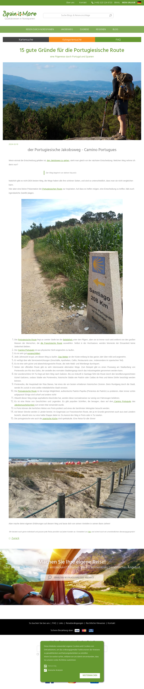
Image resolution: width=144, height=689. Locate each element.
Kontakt (83, 2)
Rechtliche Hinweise (95, 623)
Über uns (70, 3)
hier (89, 532)
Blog (115, 29)
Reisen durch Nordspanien (40, 29)
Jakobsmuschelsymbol (24, 405)
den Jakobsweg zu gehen (58, 160)
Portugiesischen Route (52, 189)
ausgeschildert (33, 353)
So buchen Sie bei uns (39, 623)
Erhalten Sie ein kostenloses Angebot (74, 578)
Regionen (101, 29)
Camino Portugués (26, 350)
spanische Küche (50, 418)
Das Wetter (63, 357)
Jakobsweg (67, 29)
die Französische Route (51, 343)
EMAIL (117, 3)
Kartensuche (26, 40)
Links (61, 623)
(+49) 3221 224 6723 (103, 3)
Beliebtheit (68, 340)
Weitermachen (90, 675)
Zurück (15, 538)
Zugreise (84, 29)
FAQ (118, 40)
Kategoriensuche (72, 40)
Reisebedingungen (74, 623)
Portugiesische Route (27, 340)
